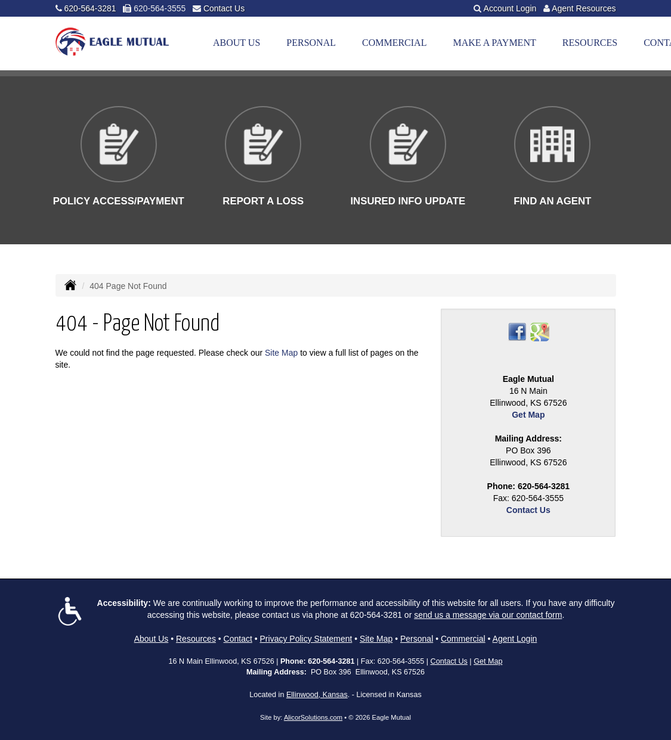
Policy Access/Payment (118, 201)
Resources (196, 638)
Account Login (510, 8)
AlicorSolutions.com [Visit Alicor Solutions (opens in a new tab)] (313, 717)
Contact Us (224, 8)
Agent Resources (584, 8)
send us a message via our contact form (488, 615)
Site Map (281, 352)
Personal (311, 43)
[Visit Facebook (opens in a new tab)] (517, 331)
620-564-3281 (90, 8)
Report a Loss (263, 201)
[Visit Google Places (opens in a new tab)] (539, 331)
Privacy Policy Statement (306, 638)
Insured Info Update (407, 201)
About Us (236, 43)
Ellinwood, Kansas (317, 695)
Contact (238, 638)
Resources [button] (589, 43)
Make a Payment (494, 43)
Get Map (528, 414)
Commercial (394, 43)
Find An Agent (552, 201)
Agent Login (515, 638)
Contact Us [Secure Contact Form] (528, 510)
